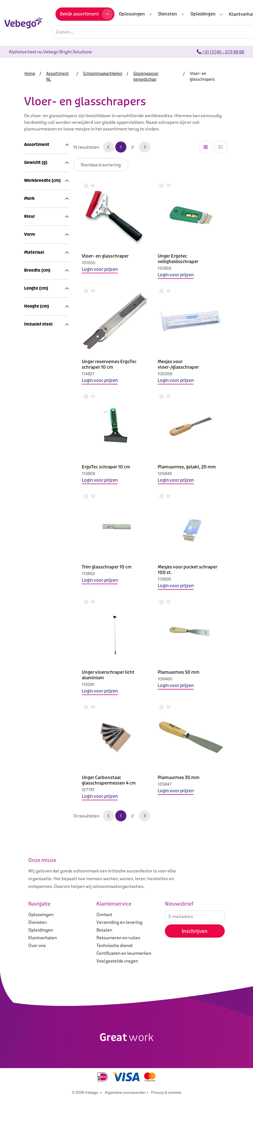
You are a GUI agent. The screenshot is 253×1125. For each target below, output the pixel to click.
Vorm (46, 639)
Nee (31, 845)
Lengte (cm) (46, 773)
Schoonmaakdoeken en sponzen (51, 208)
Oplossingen (40, 940)
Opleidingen (40, 955)
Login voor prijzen (100, 269)
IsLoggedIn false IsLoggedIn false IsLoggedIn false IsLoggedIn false (100, 164)
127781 (88, 789)
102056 (165, 373)
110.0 (32, 783)
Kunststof (37, 684)
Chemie (45, 360)
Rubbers (45, 314)
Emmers (45, 354)
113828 (88, 473)
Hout (32, 677)
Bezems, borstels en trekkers (42, 248)
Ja (29, 851)
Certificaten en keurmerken (123, 979)
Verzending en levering (119, 948)
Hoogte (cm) (46, 807)
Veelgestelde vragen (117, 986)
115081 (88, 684)
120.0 (32, 790)
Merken (37, 447)
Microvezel (44, 221)
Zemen (44, 347)
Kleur (46, 585)
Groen (33, 609)
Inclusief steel (46, 834)
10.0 (31, 528)
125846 (165, 473)
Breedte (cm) (46, 707)
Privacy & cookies (166, 1118)
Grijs (32, 602)
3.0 (30, 508)
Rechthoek (38, 650)
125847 (165, 784)
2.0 (30, 501)
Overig (34, 562)
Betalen (104, 955)
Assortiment (46, 144)
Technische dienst (114, 971)
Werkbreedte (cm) (46, 491)
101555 (88, 262)
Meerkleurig (39, 616)
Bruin (32, 596)
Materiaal (46, 667)
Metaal (34, 690)
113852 (88, 573)
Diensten (37, 948)
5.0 (30, 521)
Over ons (37, 971)
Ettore (33, 555)
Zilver (33, 622)
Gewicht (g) (46, 463)
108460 (165, 678)
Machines (40, 407)
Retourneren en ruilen (118, 963)
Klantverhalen (42, 963)
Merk (46, 545)
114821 (88, 373)
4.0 (30, 515)
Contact (104, 940)
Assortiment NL (42, 155)
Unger (33, 569)
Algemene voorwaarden (125, 1118)
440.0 (33, 474)
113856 (164, 578)
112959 (164, 268)
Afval (35, 440)
